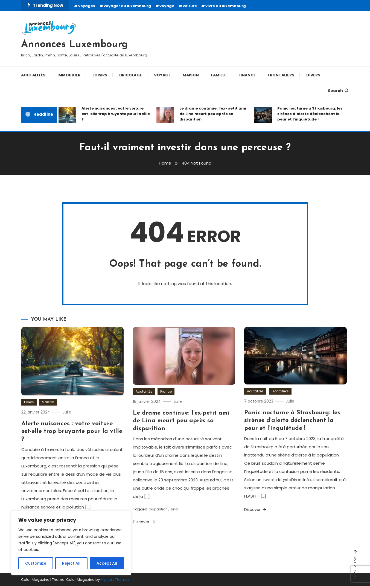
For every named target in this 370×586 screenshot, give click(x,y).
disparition (158, 509)
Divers (313, 75)
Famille (218, 75)
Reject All (71, 563)
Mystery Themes (115, 579)
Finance (247, 75)
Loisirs (99, 75)
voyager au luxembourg (127, 5)
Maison (191, 75)
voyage (166, 5)
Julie (67, 412)
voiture (190, 5)
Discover (144, 522)
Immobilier (68, 75)
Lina (174, 509)
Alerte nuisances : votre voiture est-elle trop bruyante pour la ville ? (115, 114)
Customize (35, 563)
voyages (86, 5)
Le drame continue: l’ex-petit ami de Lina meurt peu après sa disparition (212, 114)
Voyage (162, 75)
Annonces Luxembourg (74, 45)
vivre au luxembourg (225, 5)
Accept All (107, 563)
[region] (71, 543)
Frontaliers (281, 75)
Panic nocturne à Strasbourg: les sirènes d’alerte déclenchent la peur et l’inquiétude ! (310, 114)
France (166, 391)
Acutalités (33, 75)
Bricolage (130, 75)
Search (338, 90)
